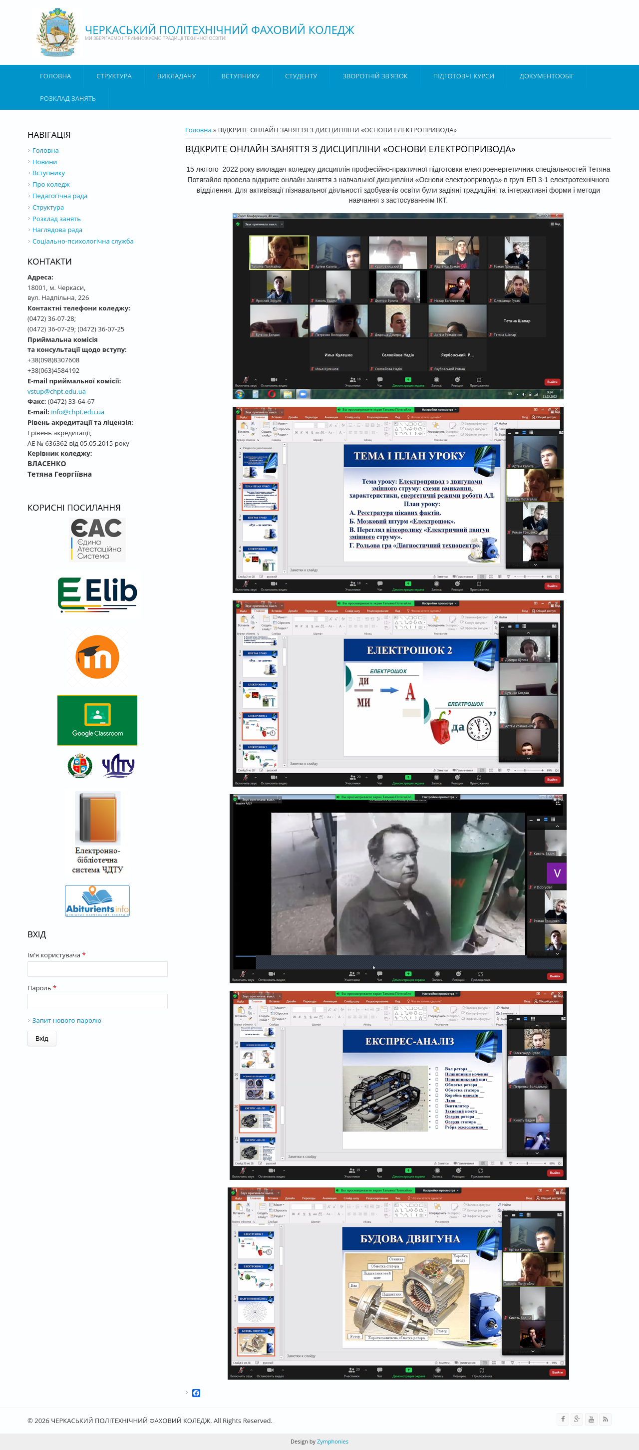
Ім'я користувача (56, 954)
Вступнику (48, 172)
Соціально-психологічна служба (83, 241)
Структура (113, 75)
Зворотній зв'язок (374, 75)
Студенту (301, 75)
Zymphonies (332, 1441)
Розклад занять (68, 98)
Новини (44, 161)
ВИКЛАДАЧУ (176, 75)
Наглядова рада (57, 229)
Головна (55, 75)
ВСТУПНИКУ (240, 75)
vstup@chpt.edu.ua (56, 391)
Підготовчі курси (463, 75)
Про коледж (51, 184)
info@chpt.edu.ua (77, 411)
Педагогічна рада (59, 195)
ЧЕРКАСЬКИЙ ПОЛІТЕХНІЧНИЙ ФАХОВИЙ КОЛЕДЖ (219, 29)
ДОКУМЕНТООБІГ (547, 75)
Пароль (41, 987)
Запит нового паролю (66, 1020)
